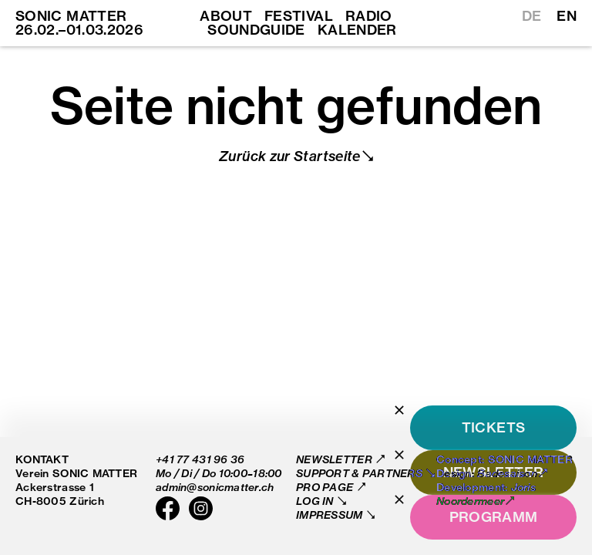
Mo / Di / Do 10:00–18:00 (219, 472)
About (226, 16)
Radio (368, 16)
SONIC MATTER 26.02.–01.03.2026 (79, 23)
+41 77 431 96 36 (200, 459)
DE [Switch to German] (532, 16)
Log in (316, 500)
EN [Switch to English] (567, 16)
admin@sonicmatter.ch (215, 486)
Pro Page (326, 486)
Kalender (357, 30)
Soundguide (256, 30)
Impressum (330, 514)
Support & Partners (360, 472)
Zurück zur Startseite (290, 156)
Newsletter (335, 459)
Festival (298, 16)
